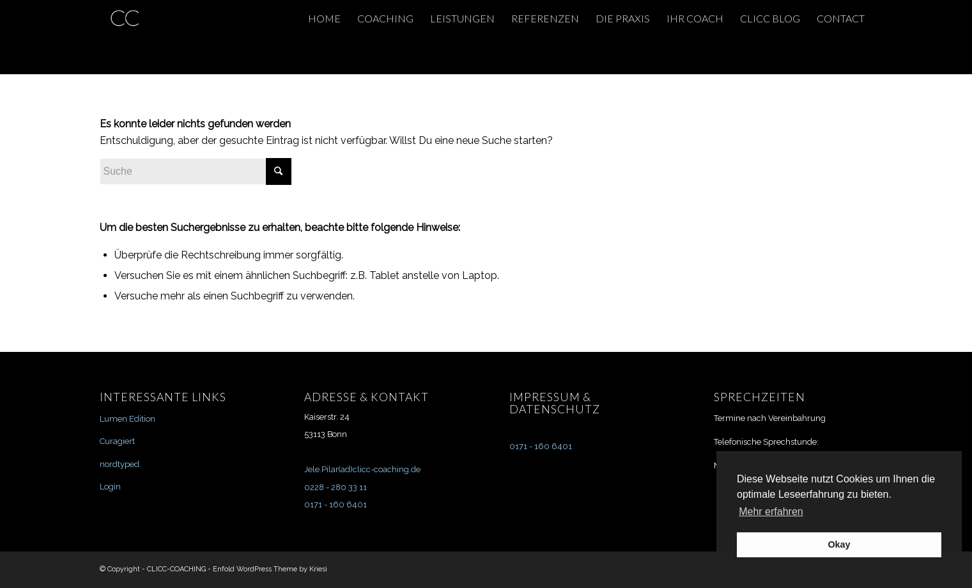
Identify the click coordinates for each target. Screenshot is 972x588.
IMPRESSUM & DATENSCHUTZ (554, 403)
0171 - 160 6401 (335, 504)
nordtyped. (120, 464)
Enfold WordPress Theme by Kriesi (270, 569)
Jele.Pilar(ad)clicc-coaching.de (362, 469)
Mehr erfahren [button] (771, 511)
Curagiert (117, 441)
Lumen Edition (127, 419)
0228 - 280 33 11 (335, 487)
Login (110, 486)
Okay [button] (839, 544)
